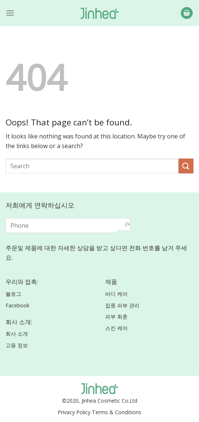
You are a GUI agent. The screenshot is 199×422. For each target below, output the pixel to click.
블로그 (13, 293)
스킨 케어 (116, 328)
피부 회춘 (116, 316)
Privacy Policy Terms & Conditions (99, 412)
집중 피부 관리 (122, 305)
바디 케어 (116, 293)
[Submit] (186, 166)
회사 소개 (17, 333)
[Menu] (10, 13)
